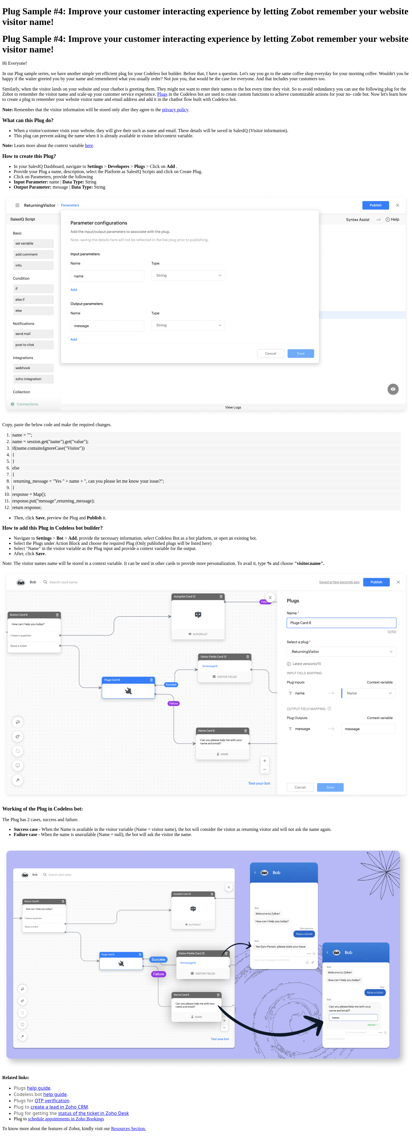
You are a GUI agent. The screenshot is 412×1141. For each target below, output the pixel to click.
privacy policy (175, 109)
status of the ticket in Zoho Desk (93, 1113)
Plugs (162, 94)
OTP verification (52, 1100)
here (89, 145)
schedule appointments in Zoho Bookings (66, 1118)
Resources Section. (128, 1128)
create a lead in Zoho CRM (59, 1107)
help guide (39, 1088)
